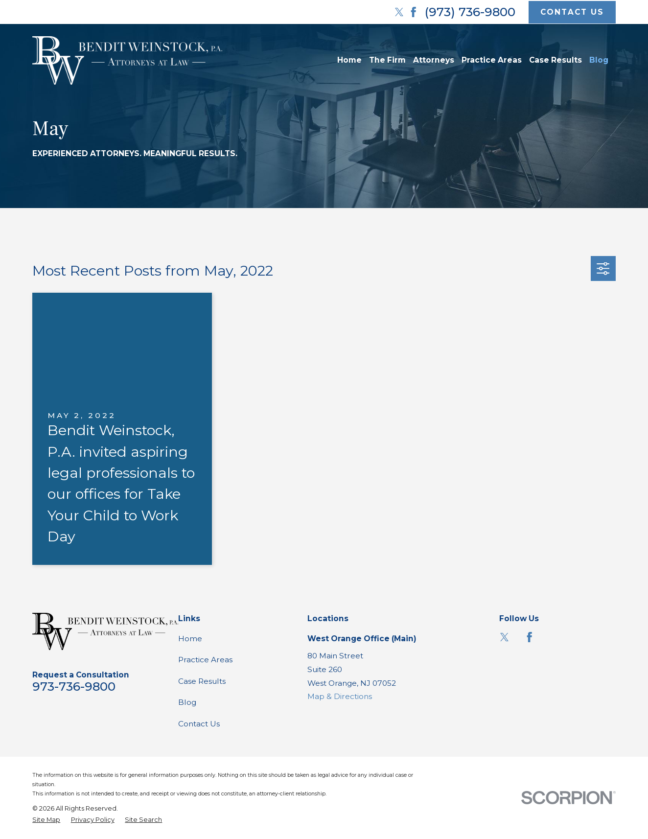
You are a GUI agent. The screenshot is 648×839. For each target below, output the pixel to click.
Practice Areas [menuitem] (492, 60)
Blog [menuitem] (598, 60)
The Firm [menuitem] (387, 60)
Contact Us (199, 723)
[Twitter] (399, 12)
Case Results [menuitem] (555, 60)
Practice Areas (205, 659)
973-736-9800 (74, 686)
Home (190, 638)
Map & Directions (339, 696)
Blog (187, 702)
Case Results (202, 681)
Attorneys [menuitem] (433, 60)
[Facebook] (413, 12)
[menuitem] (46, 819)
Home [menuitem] (349, 60)
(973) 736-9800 (470, 11)
